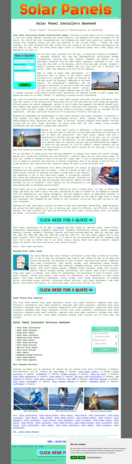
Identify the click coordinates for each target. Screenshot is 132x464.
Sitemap (14, 446)
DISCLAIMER (114, 18)
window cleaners (68, 374)
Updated (41, 446)
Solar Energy (27, 423)
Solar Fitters (105, 418)
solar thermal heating (63, 382)
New (36, 446)
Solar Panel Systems (84, 423)
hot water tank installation (88, 377)
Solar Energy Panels (48, 415)
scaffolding (18, 384)
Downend (60, 228)
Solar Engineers (65, 420)
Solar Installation (28, 415)
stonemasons (41, 374)
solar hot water (98, 374)
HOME (92, 18)
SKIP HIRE (71, 379)
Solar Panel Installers (67, 425)
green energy (55, 377)
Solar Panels (66, 415)
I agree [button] (74, 457)
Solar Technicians (97, 415)
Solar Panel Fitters (64, 418)
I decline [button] (81, 457)
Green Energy (81, 415)
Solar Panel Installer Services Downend (41, 322)
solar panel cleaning (44, 379)
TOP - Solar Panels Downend (26, 432)
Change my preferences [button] (94, 457)
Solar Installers (32, 420)
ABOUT (98, 18)
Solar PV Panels (83, 420)
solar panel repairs (88, 372)
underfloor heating (98, 379)
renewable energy (97, 382)
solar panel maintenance (24, 377)
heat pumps (59, 372)
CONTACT (105, 18)
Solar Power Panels (102, 420)
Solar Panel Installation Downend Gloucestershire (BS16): (41, 35)
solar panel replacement (25, 382)
